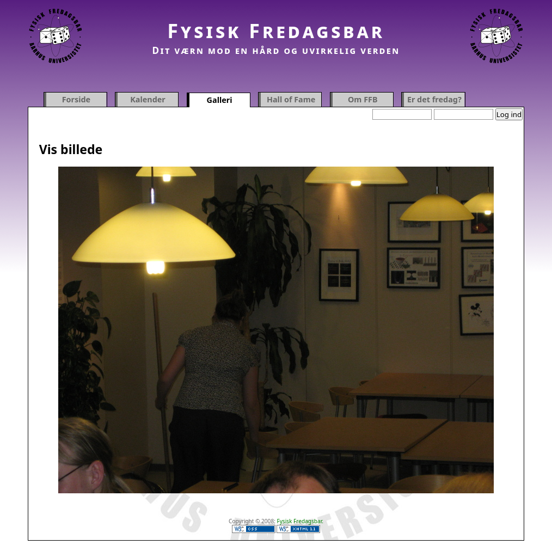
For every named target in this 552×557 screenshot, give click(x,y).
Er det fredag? (434, 99)
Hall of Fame (291, 99)
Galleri (219, 100)
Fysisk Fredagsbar (276, 30)
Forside (76, 99)
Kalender (147, 99)
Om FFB (363, 99)
